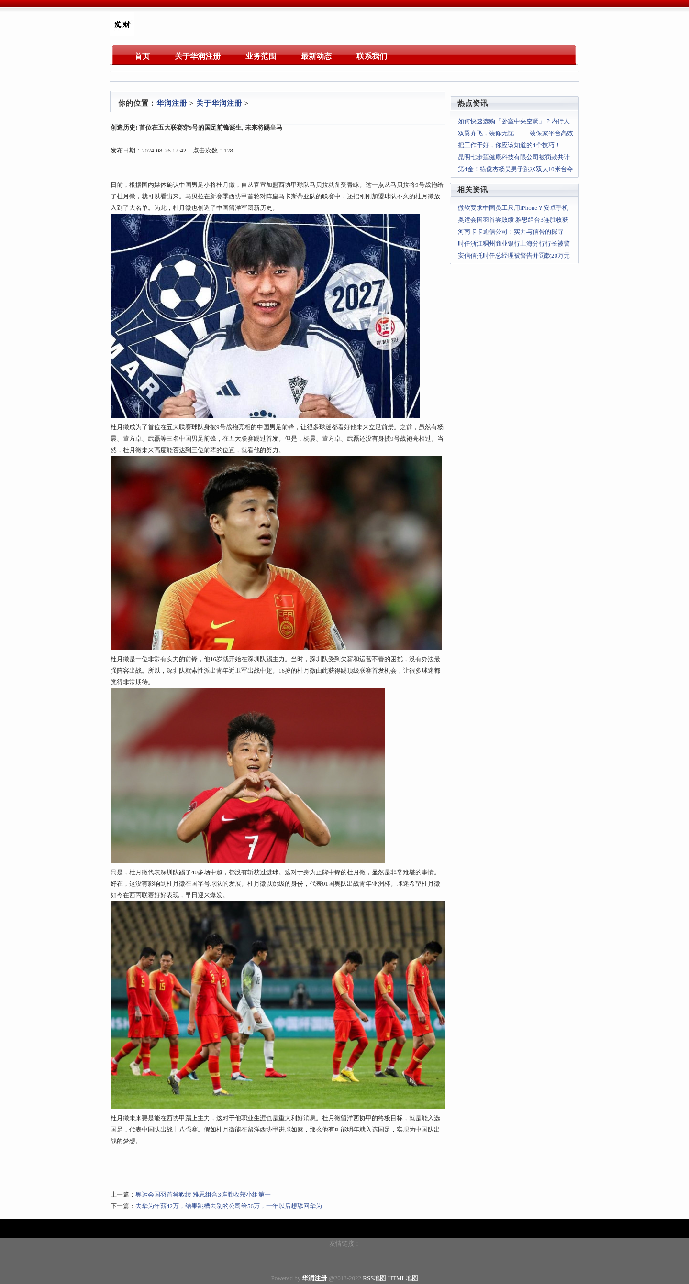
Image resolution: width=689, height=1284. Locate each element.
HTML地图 (403, 1278)
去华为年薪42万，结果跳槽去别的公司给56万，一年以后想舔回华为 (228, 1205)
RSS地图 (374, 1278)
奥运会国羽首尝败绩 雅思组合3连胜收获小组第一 (203, 1194)
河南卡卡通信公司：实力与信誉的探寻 (511, 231)
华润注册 (171, 103)
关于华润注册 (219, 103)
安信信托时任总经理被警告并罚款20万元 (514, 255)
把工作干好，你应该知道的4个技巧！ (509, 145)
